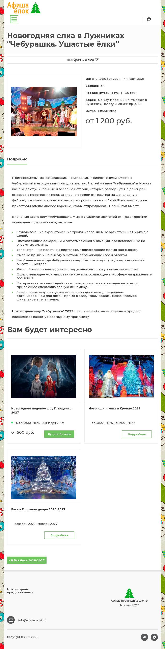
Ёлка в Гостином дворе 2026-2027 (38, 509)
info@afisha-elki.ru (32, 620)
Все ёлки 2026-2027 (27, 560)
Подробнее (137, 434)
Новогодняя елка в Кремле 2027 (114, 408)
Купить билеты (59, 434)
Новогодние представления (20, 590)
